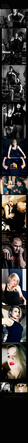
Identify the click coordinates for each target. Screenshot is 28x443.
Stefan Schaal (4, 1)
